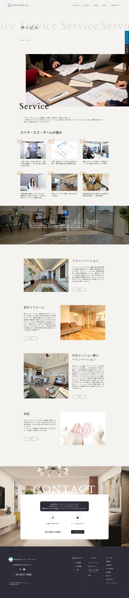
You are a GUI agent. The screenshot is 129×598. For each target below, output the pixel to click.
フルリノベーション (93, 562)
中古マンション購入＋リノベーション (93, 571)
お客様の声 (109, 565)
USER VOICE (115, 5)
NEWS (104, 5)
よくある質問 (109, 568)
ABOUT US (76, 5)
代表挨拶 (77, 563)
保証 (89, 575)
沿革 (76, 570)
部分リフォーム (92, 566)
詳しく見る (68, 238)
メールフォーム (78, 532)
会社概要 (77, 566)
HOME (21, 40)
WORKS (96, 5)
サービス (94, 558)
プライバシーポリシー (111, 583)
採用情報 (127, 49)
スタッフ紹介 (109, 558)
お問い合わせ (127, 37)
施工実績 (108, 572)
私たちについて (77, 558)
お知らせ (108, 576)
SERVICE (86, 5)
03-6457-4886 (53, 532)
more (81, 290)
